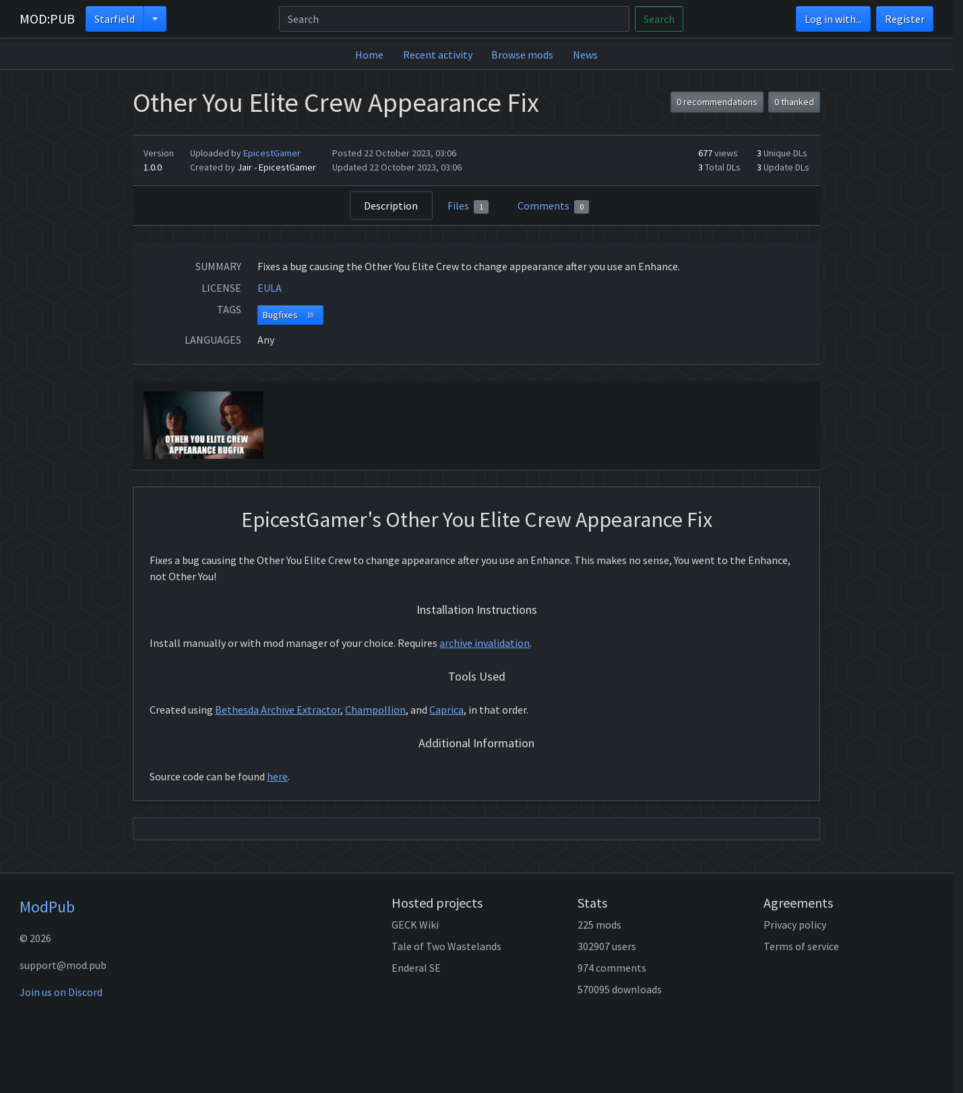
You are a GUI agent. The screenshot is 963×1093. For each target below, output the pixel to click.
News (585, 54)
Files (468, 206)
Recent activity (437, 54)
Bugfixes (291, 315)
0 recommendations (717, 102)
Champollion (375, 709)
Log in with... (833, 19)
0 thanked (794, 102)
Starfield (114, 19)
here (277, 776)
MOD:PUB (47, 18)
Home (369, 54)
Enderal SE (416, 967)
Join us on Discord (61, 992)
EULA (269, 287)
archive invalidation (484, 643)
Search (659, 19)
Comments (553, 206)
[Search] (454, 19)
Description (391, 205)
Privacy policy (795, 924)
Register (905, 19)
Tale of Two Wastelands (446, 946)
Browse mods (522, 54)
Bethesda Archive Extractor (277, 709)
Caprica (446, 709)
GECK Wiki (415, 924)
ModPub (47, 906)
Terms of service (801, 946)
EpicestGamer (272, 153)
